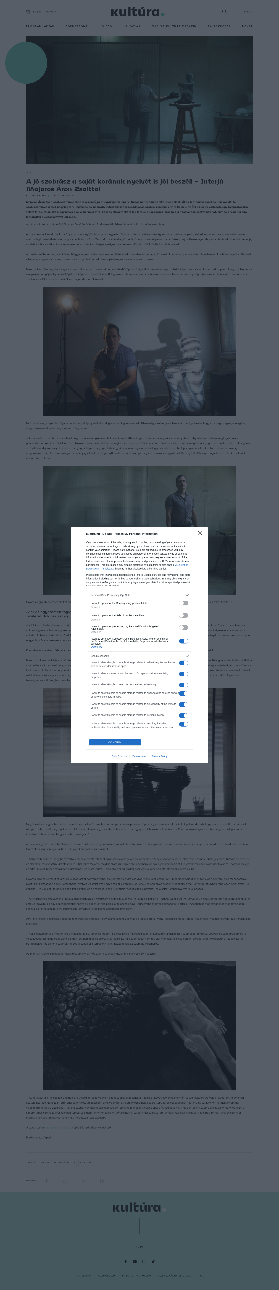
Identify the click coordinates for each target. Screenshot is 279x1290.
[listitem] (139, 595)
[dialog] (139, 645)
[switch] (183, 603)
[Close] (201, 534)
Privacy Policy (159, 756)
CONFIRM (115, 742)
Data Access (139, 756)
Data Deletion (119, 756)
